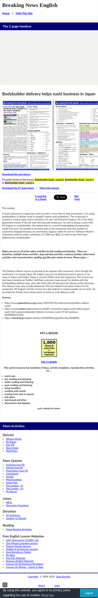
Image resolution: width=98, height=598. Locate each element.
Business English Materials (19, 561)
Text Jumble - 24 (14, 488)
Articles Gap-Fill (14, 467)
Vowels (10, 476)
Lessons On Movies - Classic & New (24, 567)
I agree (89, 593)
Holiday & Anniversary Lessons (22, 549)
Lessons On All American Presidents (24, 563)
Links (57, 585)
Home (6, 13)
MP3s (9, 502)
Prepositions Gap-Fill (17, 470)
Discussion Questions (17, 505)
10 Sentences (13, 515)
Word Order (12, 447)
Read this (47, 595)
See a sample (49, 361)
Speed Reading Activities (19, 529)
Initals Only (12, 482)
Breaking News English (30, 5)
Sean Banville (63, 576)
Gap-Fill (10, 444)
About (41, 585)
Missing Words (14, 438)
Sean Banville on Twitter (18, 552)
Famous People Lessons (18, 546)
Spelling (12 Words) (16, 518)
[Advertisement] (49, 57)
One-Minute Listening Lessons (22, 543)
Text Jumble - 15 (14, 485)
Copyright (33, 576)
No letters (11, 441)
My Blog (10, 555)
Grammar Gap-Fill (15, 464)
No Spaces (11, 491)
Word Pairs (12, 450)
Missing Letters (14, 479)
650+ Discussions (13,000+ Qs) (22, 540)
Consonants (12, 473)
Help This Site (24, 13)
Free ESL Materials (15, 558)
